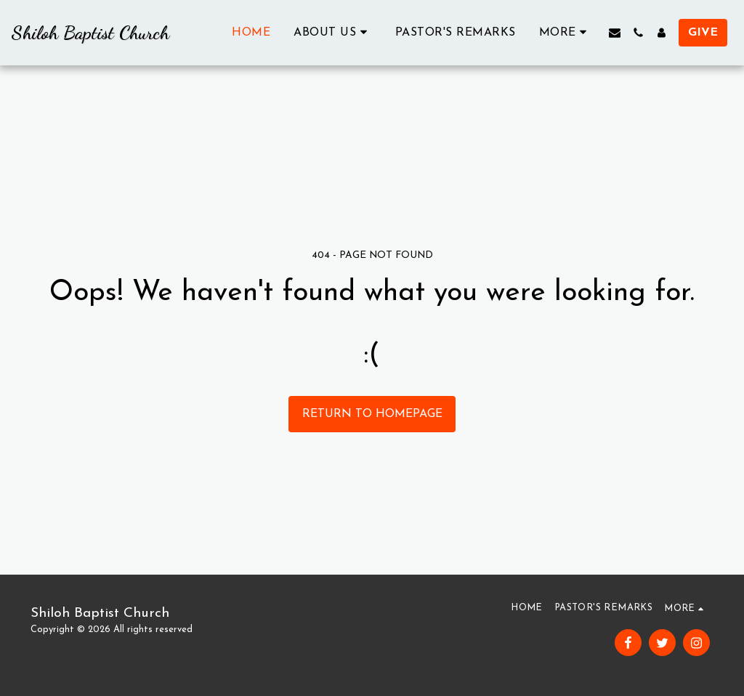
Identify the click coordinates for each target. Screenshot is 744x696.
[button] (333, 32)
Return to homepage (372, 414)
